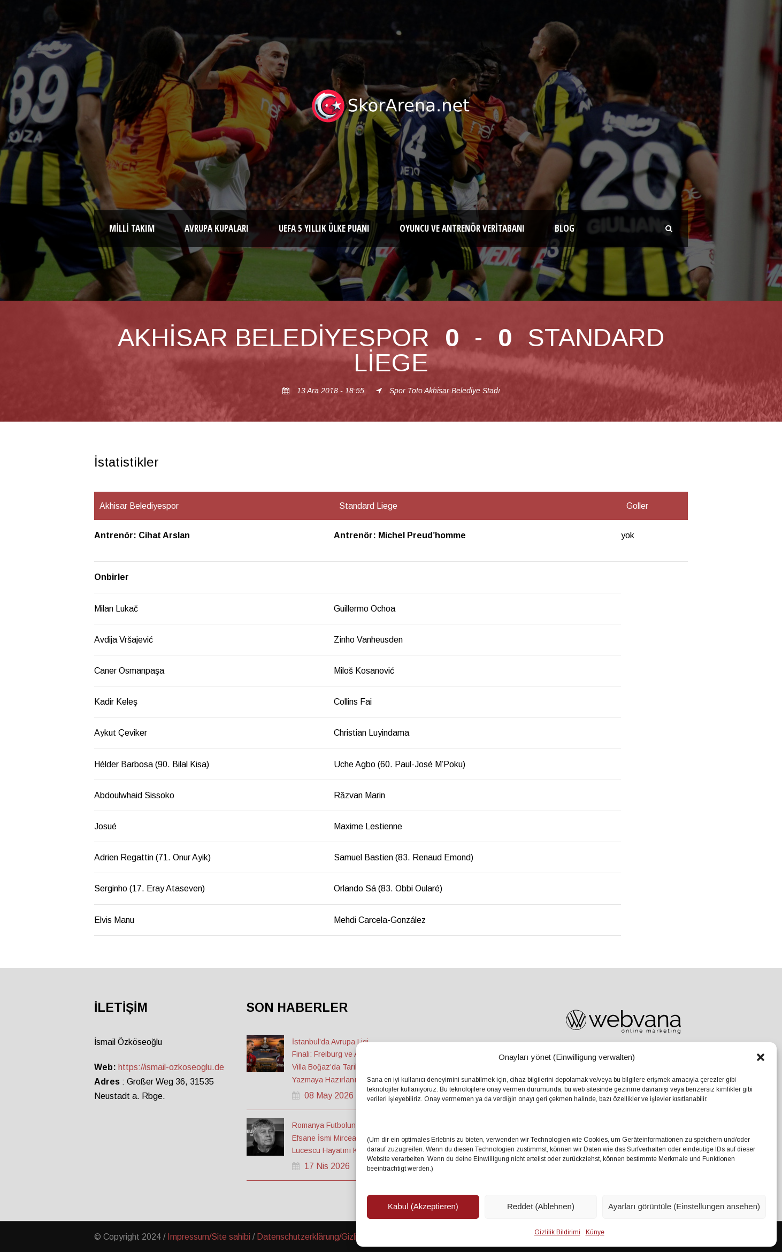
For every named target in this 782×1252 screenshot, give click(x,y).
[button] (760, 1057)
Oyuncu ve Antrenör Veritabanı (462, 228)
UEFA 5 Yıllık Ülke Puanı (324, 228)
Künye (595, 1232)
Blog (564, 228)
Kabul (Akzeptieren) (423, 1206)
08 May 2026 (329, 1095)
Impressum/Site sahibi (208, 1236)
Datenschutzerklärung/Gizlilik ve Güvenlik (333, 1236)
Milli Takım (132, 228)
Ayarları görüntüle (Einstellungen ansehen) (684, 1206)
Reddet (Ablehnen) (540, 1206)
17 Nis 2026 (327, 1166)
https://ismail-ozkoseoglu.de (171, 1067)
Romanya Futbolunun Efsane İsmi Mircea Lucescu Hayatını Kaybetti (336, 1138)
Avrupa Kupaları (217, 228)
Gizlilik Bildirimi (557, 1232)
